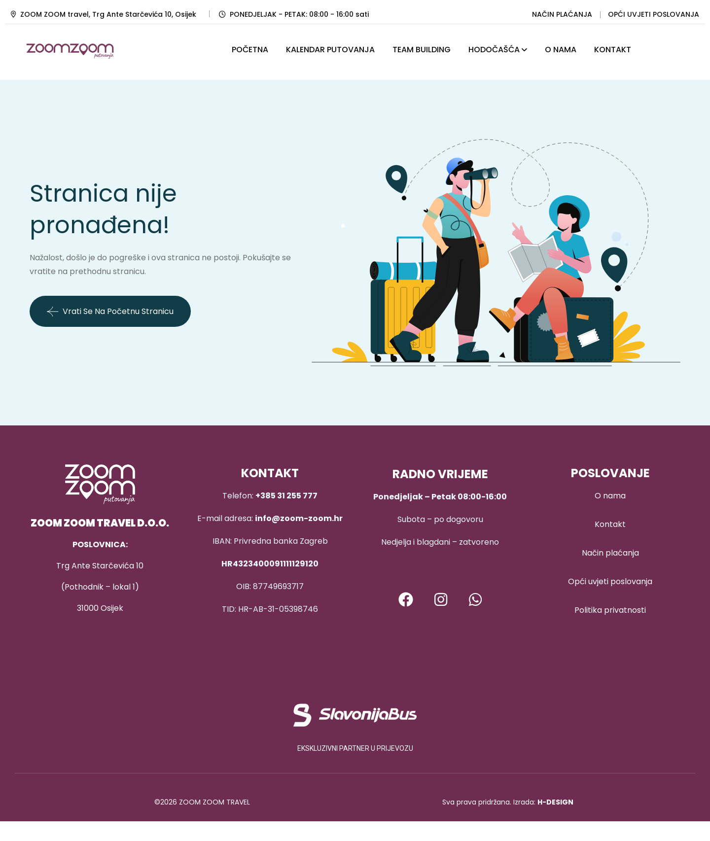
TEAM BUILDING (421, 49)
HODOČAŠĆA (494, 49)
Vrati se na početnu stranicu (110, 311)
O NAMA (560, 49)
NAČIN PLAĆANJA (562, 14)
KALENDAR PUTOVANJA (330, 49)
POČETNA (250, 49)
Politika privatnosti (610, 610)
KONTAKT (612, 49)
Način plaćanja (610, 553)
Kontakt (610, 524)
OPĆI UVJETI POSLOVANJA (653, 14)
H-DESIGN (555, 802)
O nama (610, 495)
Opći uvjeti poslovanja (610, 581)
